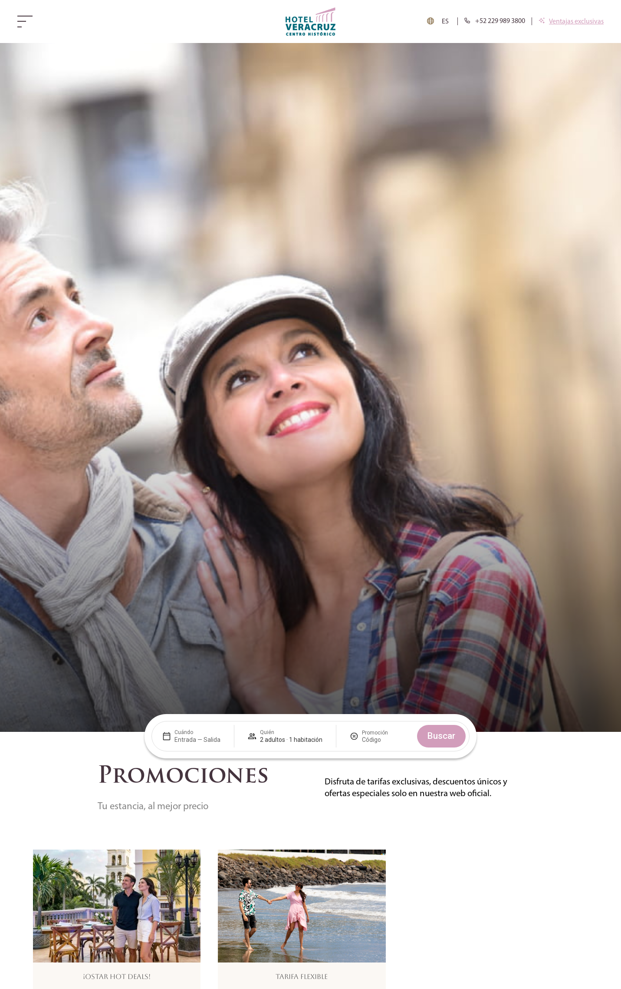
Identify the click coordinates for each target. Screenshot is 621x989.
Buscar (441, 736)
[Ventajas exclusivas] (571, 22)
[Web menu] (27, 21)
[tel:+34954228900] (494, 21)
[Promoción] (383, 739)
